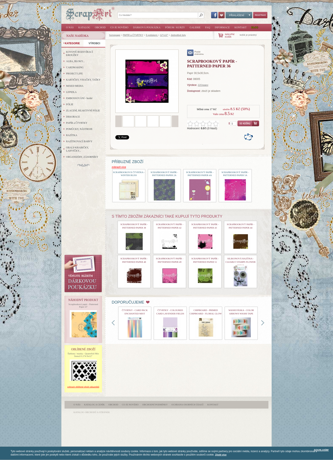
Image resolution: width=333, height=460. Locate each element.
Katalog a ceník (94, 404)
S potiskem (152, 35)
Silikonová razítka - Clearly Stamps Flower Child (241, 262)
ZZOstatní (203, 85)
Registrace (260, 15)
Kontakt (240, 27)
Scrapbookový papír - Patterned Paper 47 (83, 305)
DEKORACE (73, 116)
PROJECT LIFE (74, 73)
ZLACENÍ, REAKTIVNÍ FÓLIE (83, 110)
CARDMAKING (75, 67)
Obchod (100, 27)
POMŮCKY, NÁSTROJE (79, 129)
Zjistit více (221, 454)
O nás (70, 27)
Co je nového (119, 27)
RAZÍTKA (71, 135)
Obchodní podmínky (155, 404)
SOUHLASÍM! (321, 450)
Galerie (195, 27)
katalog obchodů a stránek (91, 412)
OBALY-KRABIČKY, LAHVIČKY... (77, 149)
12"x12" (164, 35)
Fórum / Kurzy (175, 27)
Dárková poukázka (146, 27)
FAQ (207, 27)
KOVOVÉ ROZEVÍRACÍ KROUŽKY (79, 53)
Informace (222, 27)
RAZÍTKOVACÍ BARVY (79, 141)
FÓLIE (69, 104)
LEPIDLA (71, 92)
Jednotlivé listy (178, 35)
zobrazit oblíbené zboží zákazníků (83, 386)
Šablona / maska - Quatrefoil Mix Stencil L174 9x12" (83, 354)
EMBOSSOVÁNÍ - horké (79, 98)
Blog (254, 27)
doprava (262, 322)
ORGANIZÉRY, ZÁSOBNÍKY (82, 156)
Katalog (84, 27)
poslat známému (195, 53)
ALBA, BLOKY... (75, 61)
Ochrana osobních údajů (187, 404)
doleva (113, 322)
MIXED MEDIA (74, 85)
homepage (114, 35)
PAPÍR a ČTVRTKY (133, 35)
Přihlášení (239, 15)
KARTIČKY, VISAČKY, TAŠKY (83, 79)
